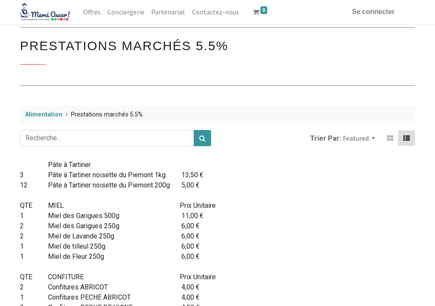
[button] (359, 138)
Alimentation (43, 114)
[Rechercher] (202, 138)
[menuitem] (92, 11)
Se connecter (373, 11)
